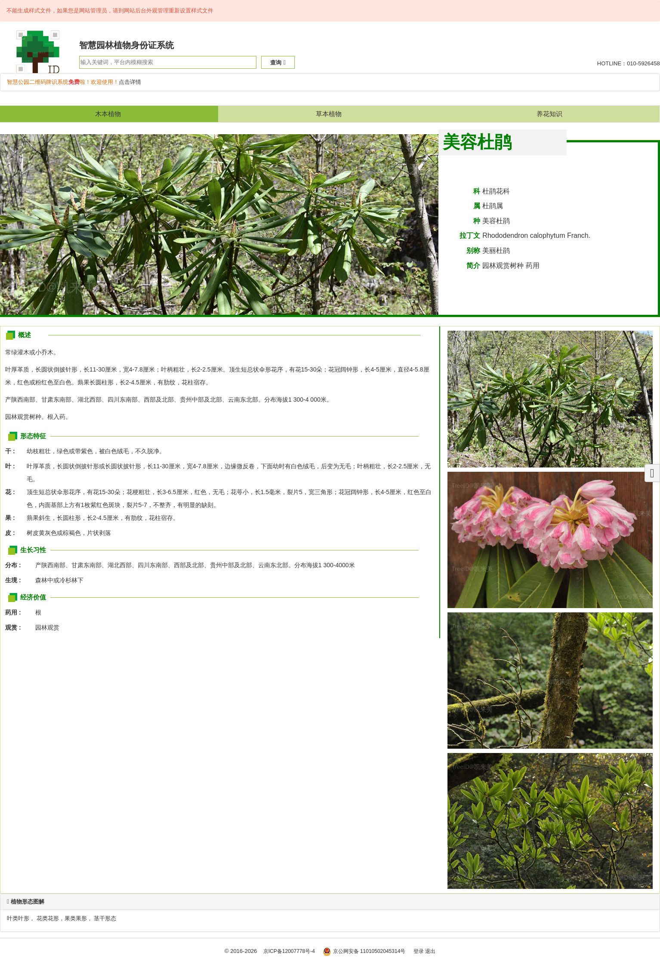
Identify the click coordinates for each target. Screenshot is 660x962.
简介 (473, 265)
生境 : (15, 580)
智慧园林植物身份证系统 (126, 45)
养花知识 (549, 113)
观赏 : (15, 627)
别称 (473, 250)
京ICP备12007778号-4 (289, 951)
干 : (12, 451)
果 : (12, 517)
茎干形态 (105, 918)
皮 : (12, 532)
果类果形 (76, 918)
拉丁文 (470, 235)
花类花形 (48, 918)
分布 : (15, 565)
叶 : (12, 466)
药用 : (15, 612)
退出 (430, 951)
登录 (418, 951)
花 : (12, 492)
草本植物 (329, 113)
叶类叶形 (18, 918)
